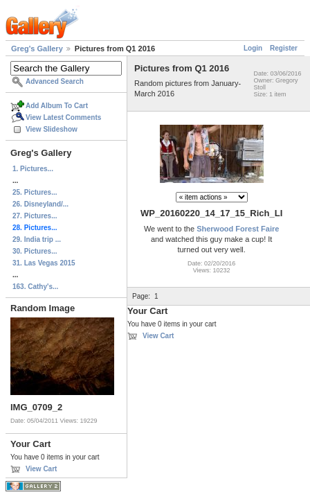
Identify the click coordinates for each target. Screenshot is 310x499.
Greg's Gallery (37, 48)
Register (284, 48)
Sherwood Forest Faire (238, 229)
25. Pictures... (34, 192)
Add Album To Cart (57, 106)
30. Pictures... (34, 251)
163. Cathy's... (35, 286)
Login (253, 48)
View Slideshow (52, 129)
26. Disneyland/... (40, 204)
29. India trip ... (36, 239)
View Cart (41, 469)
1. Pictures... (32, 169)
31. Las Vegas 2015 (43, 263)
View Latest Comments (63, 117)
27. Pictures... (34, 216)
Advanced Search (55, 81)
